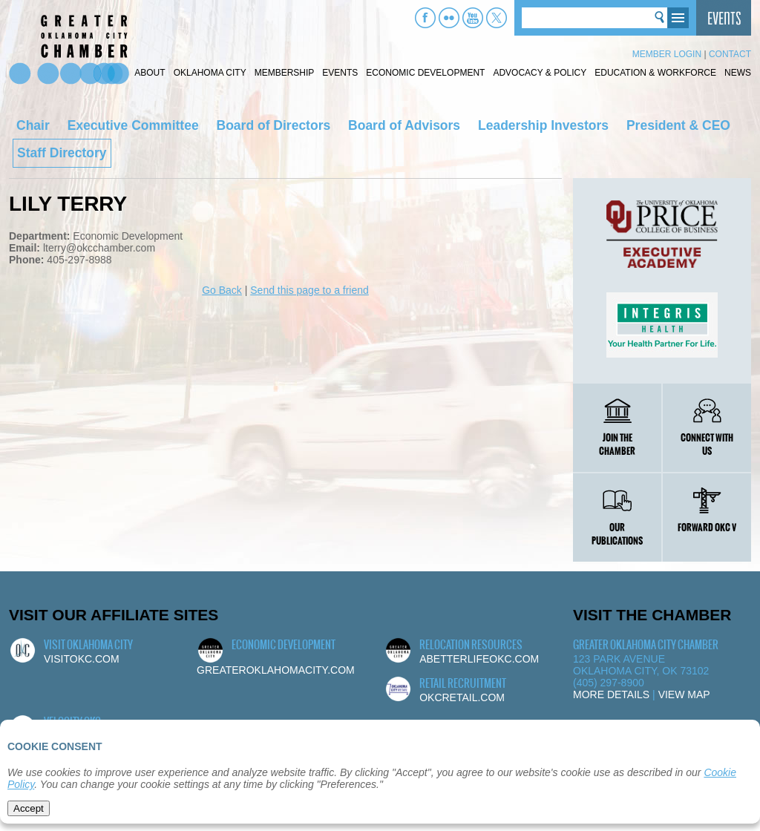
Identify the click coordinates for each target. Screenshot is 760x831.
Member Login (666, 54)
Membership (285, 72)
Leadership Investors (543, 125)
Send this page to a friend (309, 290)
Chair (33, 125)
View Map (684, 694)
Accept (28, 808)
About (149, 72)
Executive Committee (133, 125)
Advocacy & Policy (539, 72)
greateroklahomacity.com (276, 670)
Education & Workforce (655, 72)
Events (340, 72)
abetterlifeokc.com (479, 659)
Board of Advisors (404, 125)
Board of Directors (274, 125)
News (737, 72)
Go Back (222, 290)
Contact (730, 54)
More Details (611, 694)
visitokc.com (81, 659)
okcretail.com (462, 697)
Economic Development (425, 72)
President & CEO (678, 125)
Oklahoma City (210, 72)
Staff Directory (62, 152)
